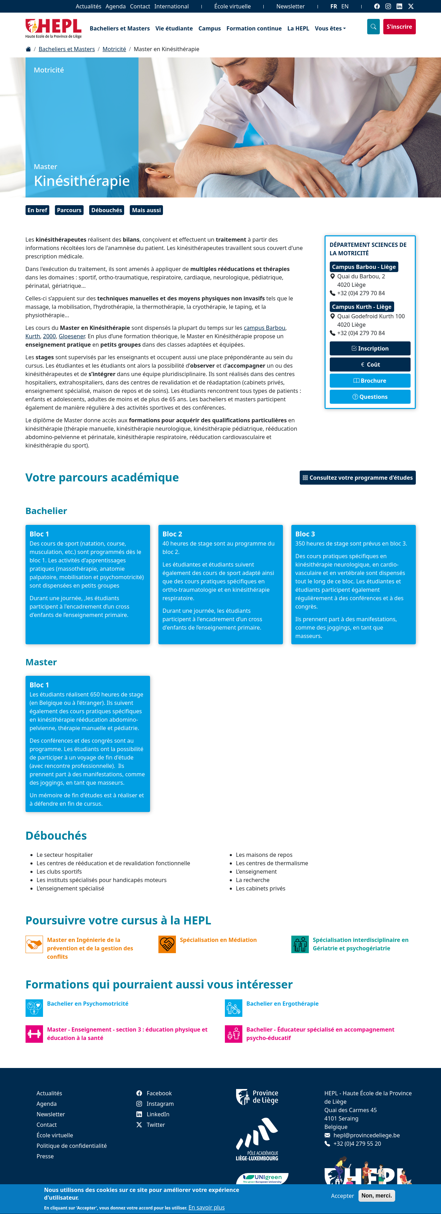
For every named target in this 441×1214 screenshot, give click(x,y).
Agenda (116, 6)
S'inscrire (399, 26)
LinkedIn (153, 1114)
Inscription (370, 348)
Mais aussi (146, 210)
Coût (370, 364)
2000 (49, 336)
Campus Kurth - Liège (362, 307)
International (172, 6)
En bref (37, 210)
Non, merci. (377, 1199)
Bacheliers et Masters (120, 28)
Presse (45, 1156)
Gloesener (72, 336)
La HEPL (298, 28)
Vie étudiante (174, 28)
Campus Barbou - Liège (364, 267)
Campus (210, 28)
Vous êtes (328, 28)
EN (345, 6)
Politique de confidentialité (72, 1146)
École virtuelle (232, 6)
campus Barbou (264, 328)
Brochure (370, 380)
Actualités (88, 6)
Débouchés (106, 210)
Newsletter (290, 6)
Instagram (155, 1104)
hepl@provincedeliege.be (367, 1135)
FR (333, 6)
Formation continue (254, 28)
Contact (140, 6)
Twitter (150, 1125)
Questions (370, 397)
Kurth (33, 336)
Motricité (114, 49)
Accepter (342, 1199)
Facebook (154, 1093)
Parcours (69, 210)
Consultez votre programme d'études (358, 477)
